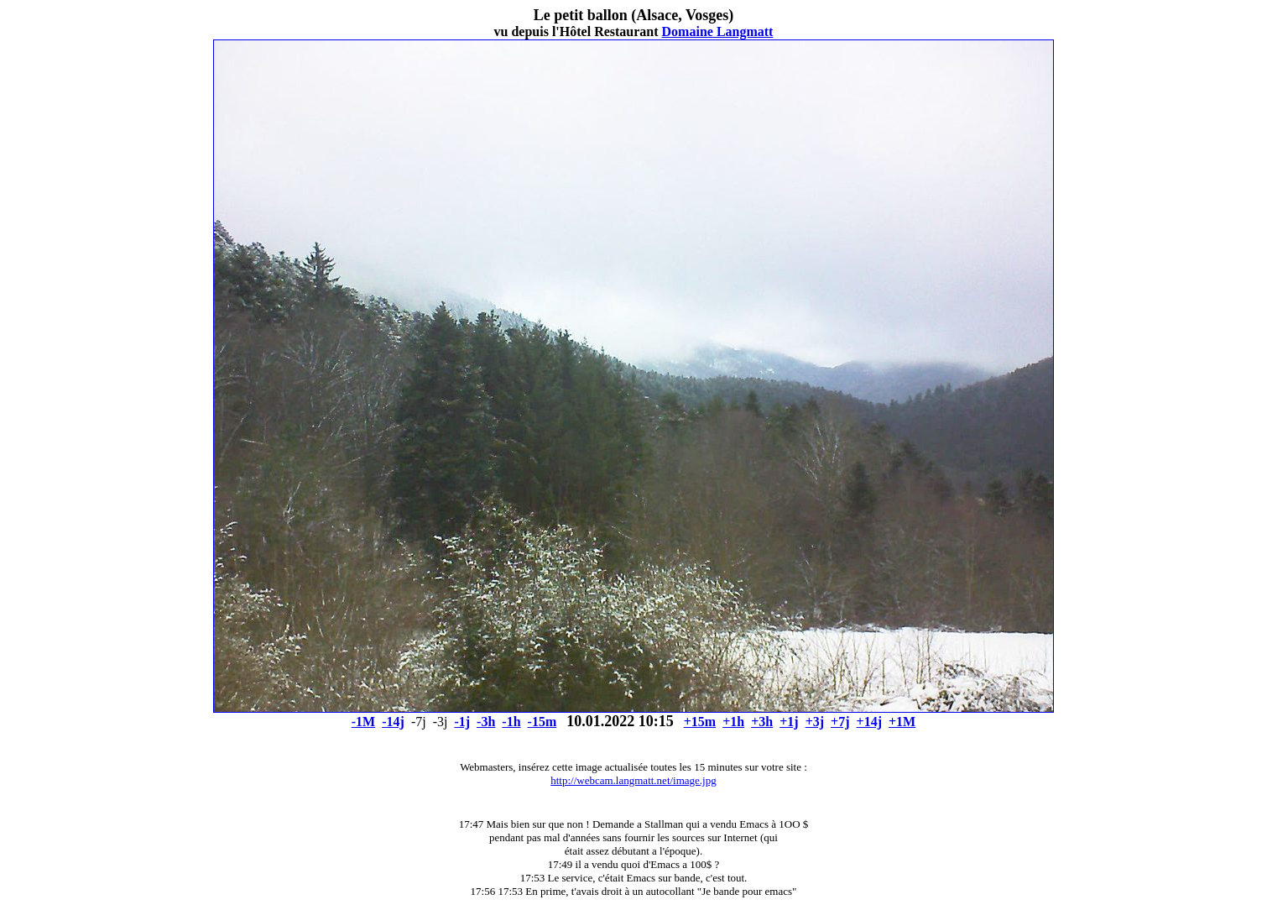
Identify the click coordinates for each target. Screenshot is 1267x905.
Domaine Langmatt (718, 31)
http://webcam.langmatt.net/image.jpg (633, 780)
